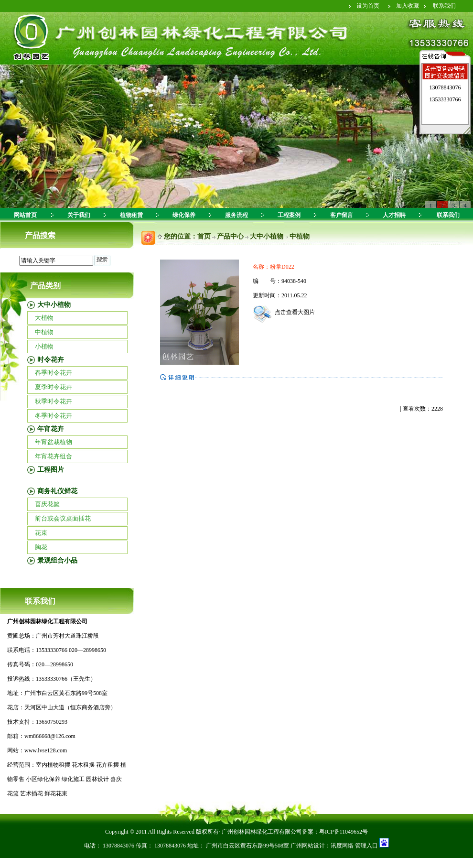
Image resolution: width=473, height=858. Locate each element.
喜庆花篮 (47, 504)
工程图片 (50, 469)
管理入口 (366, 845)
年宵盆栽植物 (53, 441)
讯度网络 (342, 845)
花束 (41, 532)
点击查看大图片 (284, 312)
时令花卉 (50, 359)
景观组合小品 (57, 560)
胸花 (41, 547)
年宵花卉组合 (53, 456)
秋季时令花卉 (53, 401)
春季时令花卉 (53, 372)
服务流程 (236, 215)
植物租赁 (131, 215)
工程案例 (289, 215)
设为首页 (367, 5)
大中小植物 (54, 304)
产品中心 (230, 236)
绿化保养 (183, 215)
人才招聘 (394, 215)
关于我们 (78, 215)
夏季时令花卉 (53, 387)
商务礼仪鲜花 (57, 491)
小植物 (44, 346)
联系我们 (444, 5)
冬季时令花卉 (53, 415)
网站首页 (25, 215)
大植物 (44, 317)
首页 (204, 236)
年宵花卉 (50, 429)
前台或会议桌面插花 (63, 518)
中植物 (44, 332)
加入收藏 (407, 5)
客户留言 (341, 215)
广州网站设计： (310, 845)
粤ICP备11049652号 (343, 831)
